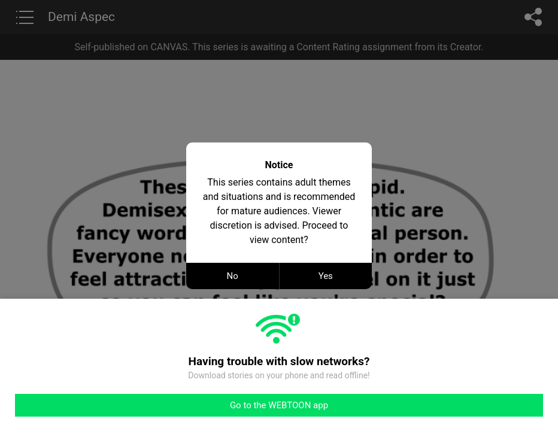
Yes (326, 276)
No (232, 276)
